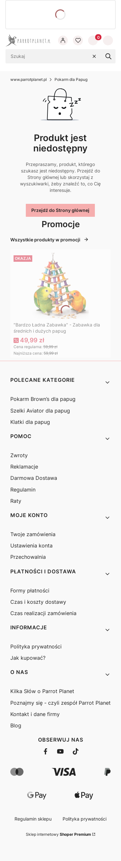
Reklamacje (24, 466)
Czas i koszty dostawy (38, 602)
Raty (15, 501)
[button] (108, 56)
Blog (15, 725)
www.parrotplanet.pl (28, 79)
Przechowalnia (28, 557)
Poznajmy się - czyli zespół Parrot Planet (60, 703)
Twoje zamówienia (32, 534)
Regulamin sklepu (33, 819)
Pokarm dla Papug (71, 79)
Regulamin (22, 489)
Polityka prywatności (36, 646)
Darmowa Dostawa (33, 478)
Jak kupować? (27, 658)
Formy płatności (29, 590)
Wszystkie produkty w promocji (49, 239)
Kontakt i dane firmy (35, 714)
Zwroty (19, 455)
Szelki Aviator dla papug (40, 410)
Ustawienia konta (31, 545)
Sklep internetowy (58, 834)
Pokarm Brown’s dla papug (43, 399)
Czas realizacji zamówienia (43, 613)
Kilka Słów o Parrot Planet (42, 691)
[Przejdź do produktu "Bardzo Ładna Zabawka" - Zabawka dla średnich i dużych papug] (60, 286)
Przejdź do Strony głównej (60, 210)
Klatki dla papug (30, 422)
